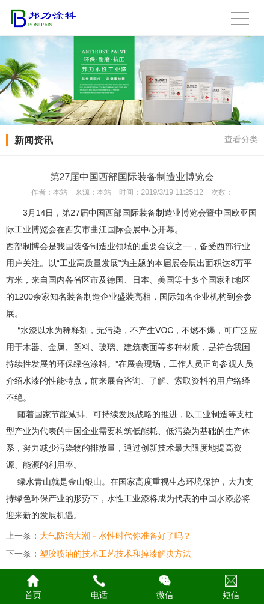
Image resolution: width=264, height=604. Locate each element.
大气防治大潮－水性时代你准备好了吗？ (115, 535)
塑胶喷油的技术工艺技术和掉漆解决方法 (115, 553)
